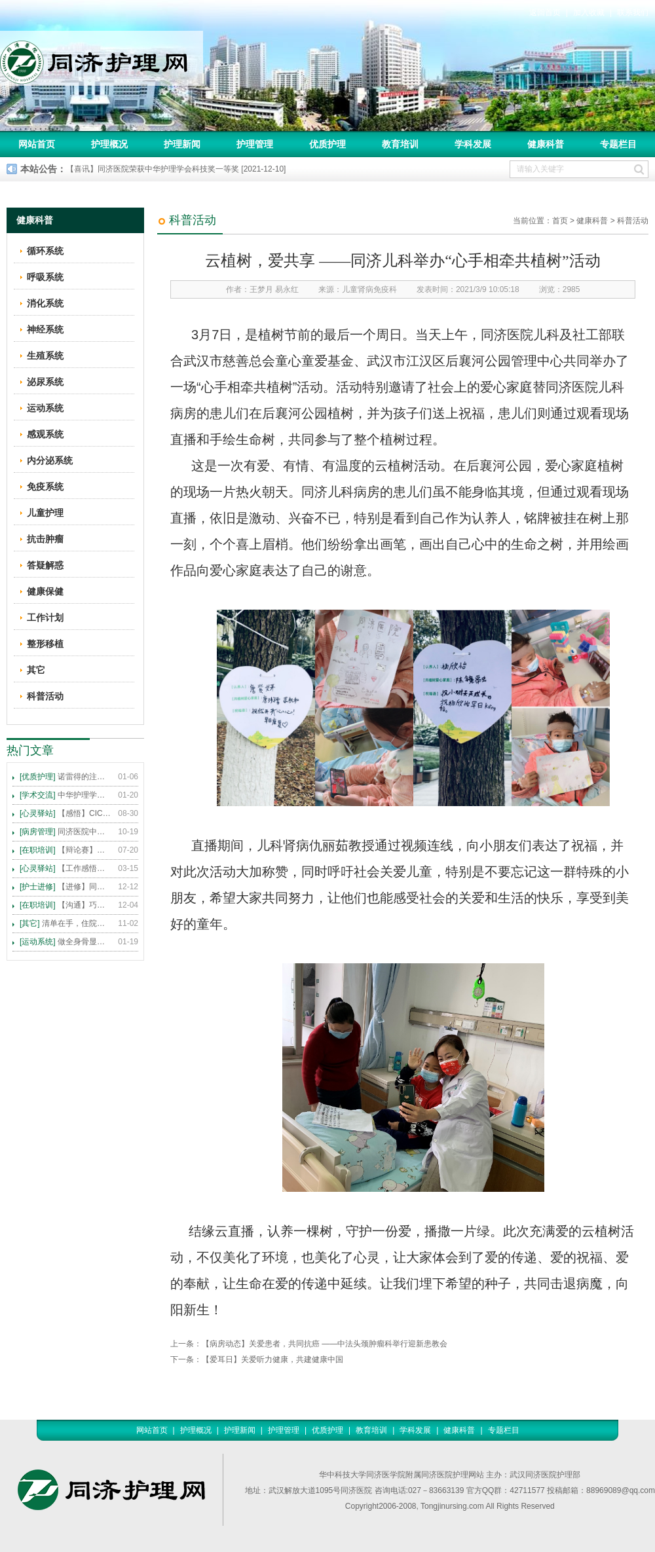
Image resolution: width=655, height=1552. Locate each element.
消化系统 (45, 303)
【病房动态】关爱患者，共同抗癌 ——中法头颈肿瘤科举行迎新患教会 (324, 1343)
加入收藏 (589, 12)
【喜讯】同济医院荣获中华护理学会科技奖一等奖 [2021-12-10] (176, 169)
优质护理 (327, 144)
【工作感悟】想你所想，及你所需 (65, 868)
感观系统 (45, 434)
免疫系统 (45, 486)
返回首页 (545, 12)
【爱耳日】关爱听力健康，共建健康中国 (272, 1359)
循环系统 (45, 251)
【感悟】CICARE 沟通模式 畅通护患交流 (65, 813)
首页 (560, 220)
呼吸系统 (45, 277)
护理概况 (109, 144)
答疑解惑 (45, 565)
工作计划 (45, 617)
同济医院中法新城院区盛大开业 (65, 831)
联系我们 (632, 12)
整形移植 (45, 643)
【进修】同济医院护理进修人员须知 (65, 886)
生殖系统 (45, 355)
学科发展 (473, 144)
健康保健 (45, 591)
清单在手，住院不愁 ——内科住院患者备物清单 (65, 923)
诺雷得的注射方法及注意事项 (65, 776)
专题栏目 (618, 144)
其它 (36, 670)
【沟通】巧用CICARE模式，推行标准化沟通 (65, 905)
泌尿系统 (45, 382)
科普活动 (632, 220)
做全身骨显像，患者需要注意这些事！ (65, 941)
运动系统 (45, 408)
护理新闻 (182, 144)
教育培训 (400, 144)
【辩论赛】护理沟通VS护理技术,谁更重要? (65, 850)
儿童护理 (45, 513)
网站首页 (36, 144)
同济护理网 (101, 58)
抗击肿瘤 (45, 539)
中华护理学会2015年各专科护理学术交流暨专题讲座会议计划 (65, 795)
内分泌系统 (50, 460)
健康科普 (545, 144)
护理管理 (254, 144)
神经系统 (45, 329)
